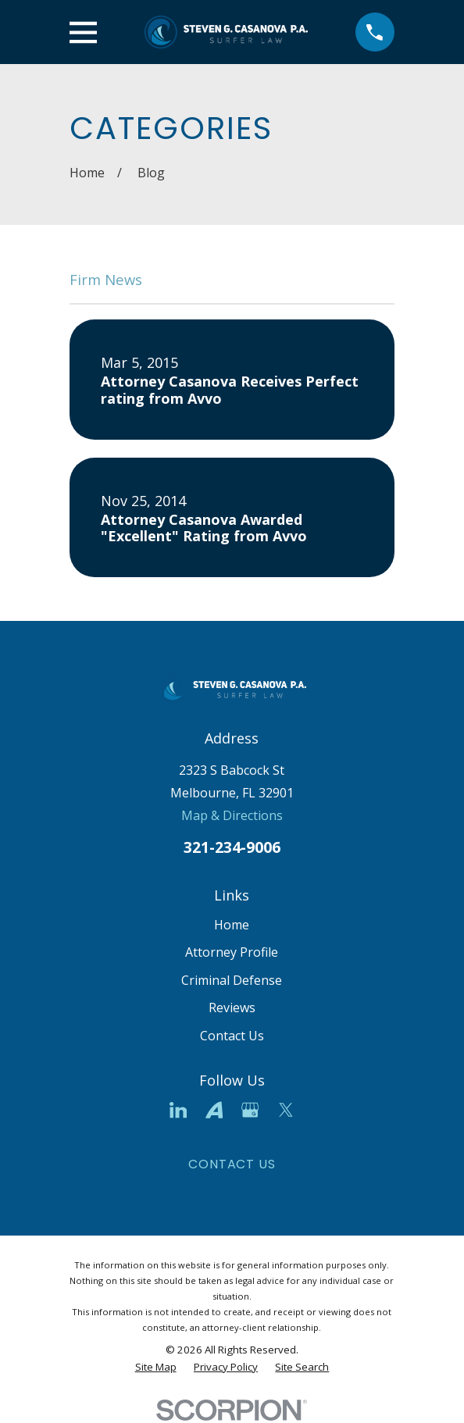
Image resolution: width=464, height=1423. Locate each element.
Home (231, 924)
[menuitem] (156, 1367)
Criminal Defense (231, 980)
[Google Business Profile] (250, 1109)
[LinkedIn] (178, 1109)
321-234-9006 (232, 847)
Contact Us (232, 1035)
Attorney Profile (231, 952)
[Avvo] (214, 1109)
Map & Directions (232, 815)
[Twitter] (285, 1109)
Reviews (232, 1007)
